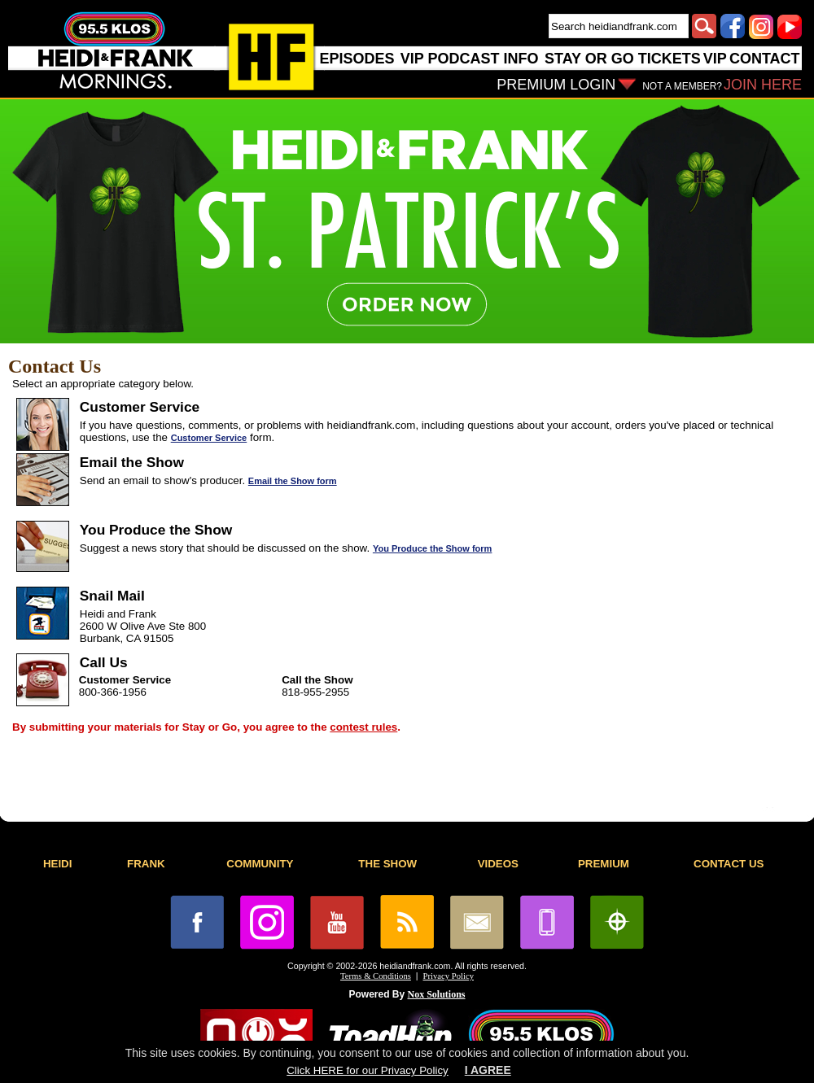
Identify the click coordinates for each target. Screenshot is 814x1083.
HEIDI (57, 864)
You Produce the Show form (432, 548)
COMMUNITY (259, 864)
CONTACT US (729, 864)
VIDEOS (498, 864)
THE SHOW (387, 864)
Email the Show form (292, 481)
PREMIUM (603, 864)
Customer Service (209, 438)
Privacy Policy (448, 976)
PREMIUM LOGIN (556, 84)
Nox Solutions (437, 994)
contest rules (363, 727)
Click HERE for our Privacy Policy (367, 1070)
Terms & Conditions (375, 976)
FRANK (146, 864)
